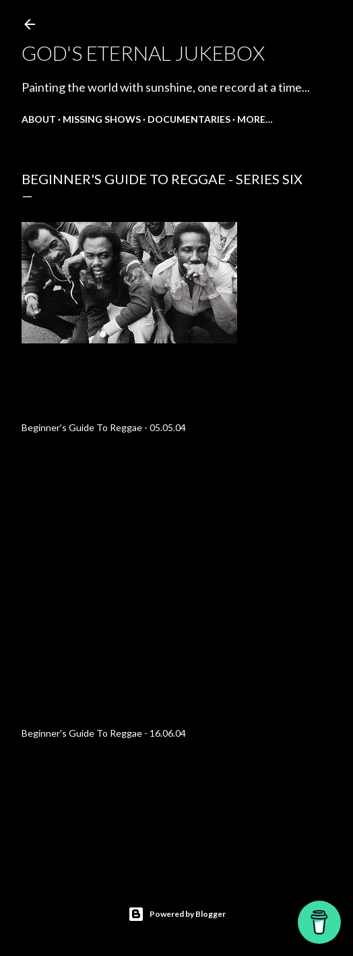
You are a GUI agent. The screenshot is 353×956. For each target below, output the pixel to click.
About (39, 119)
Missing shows (102, 119)
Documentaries (189, 119)
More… (255, 119)
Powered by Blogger (177, 914)
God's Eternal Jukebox (143, 52)
